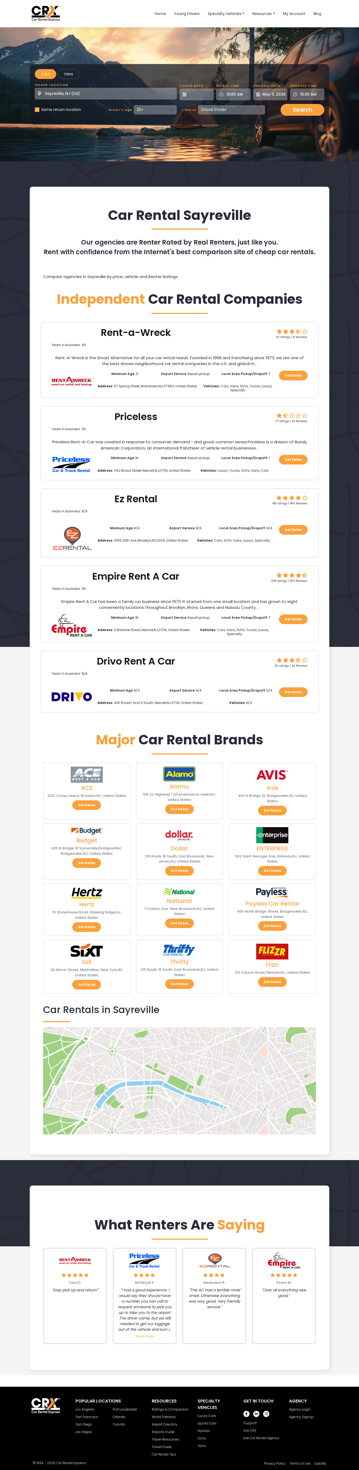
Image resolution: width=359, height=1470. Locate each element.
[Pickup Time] (237, 94)
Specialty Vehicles (224, 13)
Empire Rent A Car (135, 576)
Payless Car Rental (272, 904)
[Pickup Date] (199, 94)
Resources (262, 13)
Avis (272, 788)
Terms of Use (300, 1463)
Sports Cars (207, 1423)
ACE (86, 788)
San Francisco (86, 1417)
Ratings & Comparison (170, 1409)
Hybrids (204, 1430)
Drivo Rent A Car (136, 661)
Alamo (179, 786)
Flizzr (272, 965)
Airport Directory (164, 1424)
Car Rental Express (71, 1463)
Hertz (86, 904)
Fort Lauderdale (125, 1409)
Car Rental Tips (164, 1454)
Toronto (119, 1424)
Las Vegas (83, 1432)
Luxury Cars (207, 1415)
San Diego (83, 1424)
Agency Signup (301, 1417)
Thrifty (179, 962)
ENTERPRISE (272, 848)
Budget (86, 840)
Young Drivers (187, 13)
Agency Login (300, 1409)
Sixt (87, 962)
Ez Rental (136, 499)
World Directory (164, 1417)
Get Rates (293, 375)
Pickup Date (191, 86)
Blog (317, 13)
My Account (294, 13)
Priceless (136, 416)
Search (302, 110)
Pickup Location (51, 85)
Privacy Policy (275, 1463)
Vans (68, 74)
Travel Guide (162, 1447)
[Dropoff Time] (310, 94)
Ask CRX (249, 1430)
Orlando (119, 1417)
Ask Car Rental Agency (261, 1438)
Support (250, 1423)
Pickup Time (227, 86)
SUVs (202, 1438)
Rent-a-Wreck (136, 332)
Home (160, 13)
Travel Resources (165, 1439)
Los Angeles (85, 1409)
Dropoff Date (266, 86)
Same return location (61, 109)
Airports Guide (163, 1432)
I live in (189, 110)
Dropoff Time (303, 86)
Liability (321, 1463)
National (179, 901)
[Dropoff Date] (273, 94)
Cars (45, 74)
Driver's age (120, 110)
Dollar (179, 848)
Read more (145, 1336)
